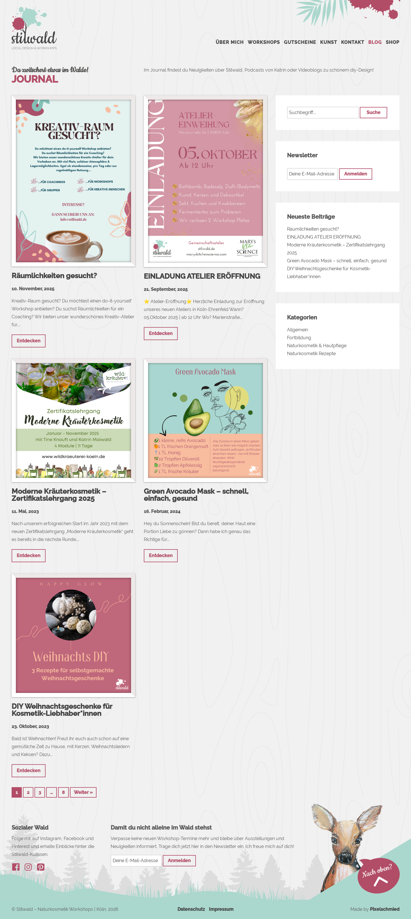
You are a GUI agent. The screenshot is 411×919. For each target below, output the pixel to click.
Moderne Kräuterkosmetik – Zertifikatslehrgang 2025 (59, 495)
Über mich (230, 42)
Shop (392, 42)
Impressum (221, 909)
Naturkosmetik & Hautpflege (316, 345)
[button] (373, 112)
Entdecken (28, 340)
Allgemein (297, 329)
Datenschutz (191, 909)
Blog (375, 42)
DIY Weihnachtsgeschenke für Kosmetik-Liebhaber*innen (62, 710)
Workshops (264, 42)
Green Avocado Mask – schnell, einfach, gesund (196, 495)
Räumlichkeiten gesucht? (54, 275)
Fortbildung (299, 337)
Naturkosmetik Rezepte (311, 353)
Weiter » (83, 792)
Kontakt (352, 42)
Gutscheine (300, 42)
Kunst (328, 42)
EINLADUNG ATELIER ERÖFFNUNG (202, 276)
